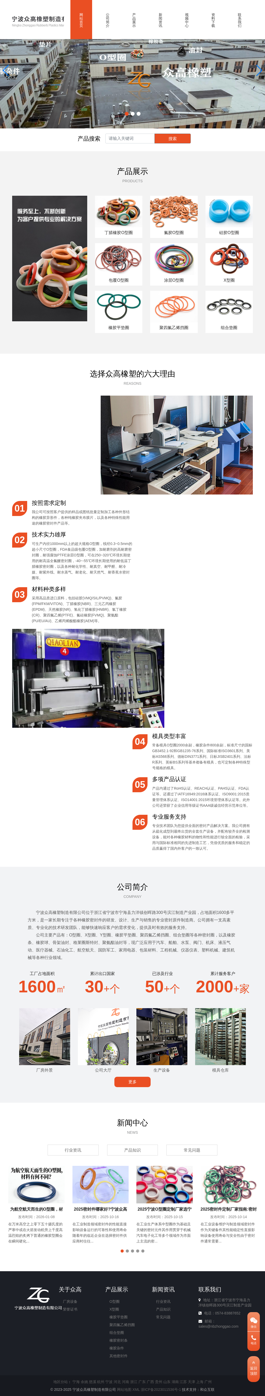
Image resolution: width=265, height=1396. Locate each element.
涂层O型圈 (174, 280)
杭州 (100, 1382)
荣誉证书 (70, 1309)
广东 (142, 1382)
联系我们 (239, 20)
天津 (191, 1382)
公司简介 (107, 20)
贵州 (158, 1382)
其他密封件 (118, 1356)
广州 (208, 1382)
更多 (132, 1082)
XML (136, 1389)
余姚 (84, 1382)
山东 (167, 1382)
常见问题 (192, 1150)
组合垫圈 (229, 327)
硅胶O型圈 (229, 232)
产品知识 (132, 1150)
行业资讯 (73, 1150)
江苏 (183, 1382)
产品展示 (134, 20)
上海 (199, 1382)
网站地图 (124, 1389)
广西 (150, 1382)
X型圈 (229, 280)
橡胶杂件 (116, 1348)
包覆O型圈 (118, 280)
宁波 (109, 1382)
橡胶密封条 (118, 1340)
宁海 (76, 1382)
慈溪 (92, 1382)
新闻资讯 (160, 20)
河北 (117, 1382)
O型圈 (114, 1301)
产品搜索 (89, 138)
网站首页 (81, 20)
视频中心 (187, 20)
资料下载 (213, 20)
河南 (125, 1382)
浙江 (133, 1382)
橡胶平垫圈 (118, 327)
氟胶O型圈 (174, 232)
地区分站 (60, 1382)
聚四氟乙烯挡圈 (173, 327)
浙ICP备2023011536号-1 (161, 1389)
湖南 (175, 1382)
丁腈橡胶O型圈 (118, 232)
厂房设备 (70, 1301)
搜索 (172, 138)
